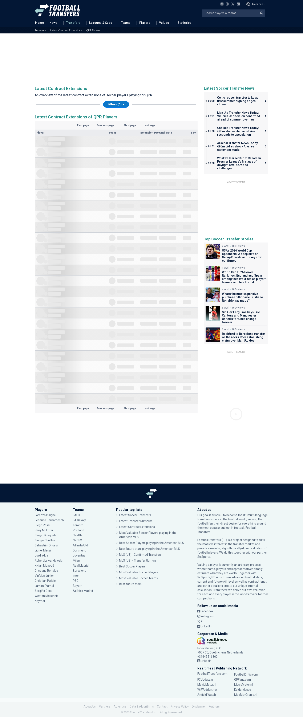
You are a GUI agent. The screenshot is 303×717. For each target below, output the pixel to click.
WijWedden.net (207, 689)
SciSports (203, 556)
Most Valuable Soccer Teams (138, 578)
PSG (75, 580)
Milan (76, 560)
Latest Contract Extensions (66, 30)
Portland (78, 530)
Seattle (77, 535)
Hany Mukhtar (44, 530)
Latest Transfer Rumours (136, 521)
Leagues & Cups (100, 22)
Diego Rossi (42, 525)
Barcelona (79, 570)
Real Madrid (81, 565)
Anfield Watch (206, 694)
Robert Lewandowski (48, 560)
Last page (149, 125)
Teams (126, 22)
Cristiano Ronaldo (46, 570)
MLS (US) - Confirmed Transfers (140, 554)
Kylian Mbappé (44, 565)
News (53, 22)
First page (83, 125)
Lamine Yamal (44, 585)
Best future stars (130, 584)
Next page (130, 125)
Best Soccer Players (132, 566)
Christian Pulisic (45, 580)
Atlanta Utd (80, 545)
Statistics (184, 22)
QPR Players (93, 30)
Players (144, 22)
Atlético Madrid (83, 590)
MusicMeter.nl (243, 684)
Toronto (78, 525)
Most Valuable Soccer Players (138, 572)
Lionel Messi (43, 550)
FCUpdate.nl (205, 679)
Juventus (79, 555)
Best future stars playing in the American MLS (149, 548)
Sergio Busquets (46, 535)
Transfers (73, 22)
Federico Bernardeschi (49, 520)
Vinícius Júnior (44, 575)
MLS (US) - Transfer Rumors (138, 560)
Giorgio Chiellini (45, 540)
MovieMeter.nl (206, 684)
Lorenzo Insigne (45, 515)
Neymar (40, 601)
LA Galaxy (79, 520)
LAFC (76, 515)
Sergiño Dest (43, 590)
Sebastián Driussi (46, 545)
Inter (76, 575)
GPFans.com (242, 679)
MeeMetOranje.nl (245, 694)
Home (38, 22)
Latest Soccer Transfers (135, 515)
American (254, 4)
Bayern (77, 585)
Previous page (105, 125)
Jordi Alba (41, 555)
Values (164, 22)
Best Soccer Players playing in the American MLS (151, 543)
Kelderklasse (242, 689)
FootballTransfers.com (212, 673)
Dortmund (79, 550)
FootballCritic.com (246, 674)
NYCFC (77, 540)
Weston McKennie (46, 596)
